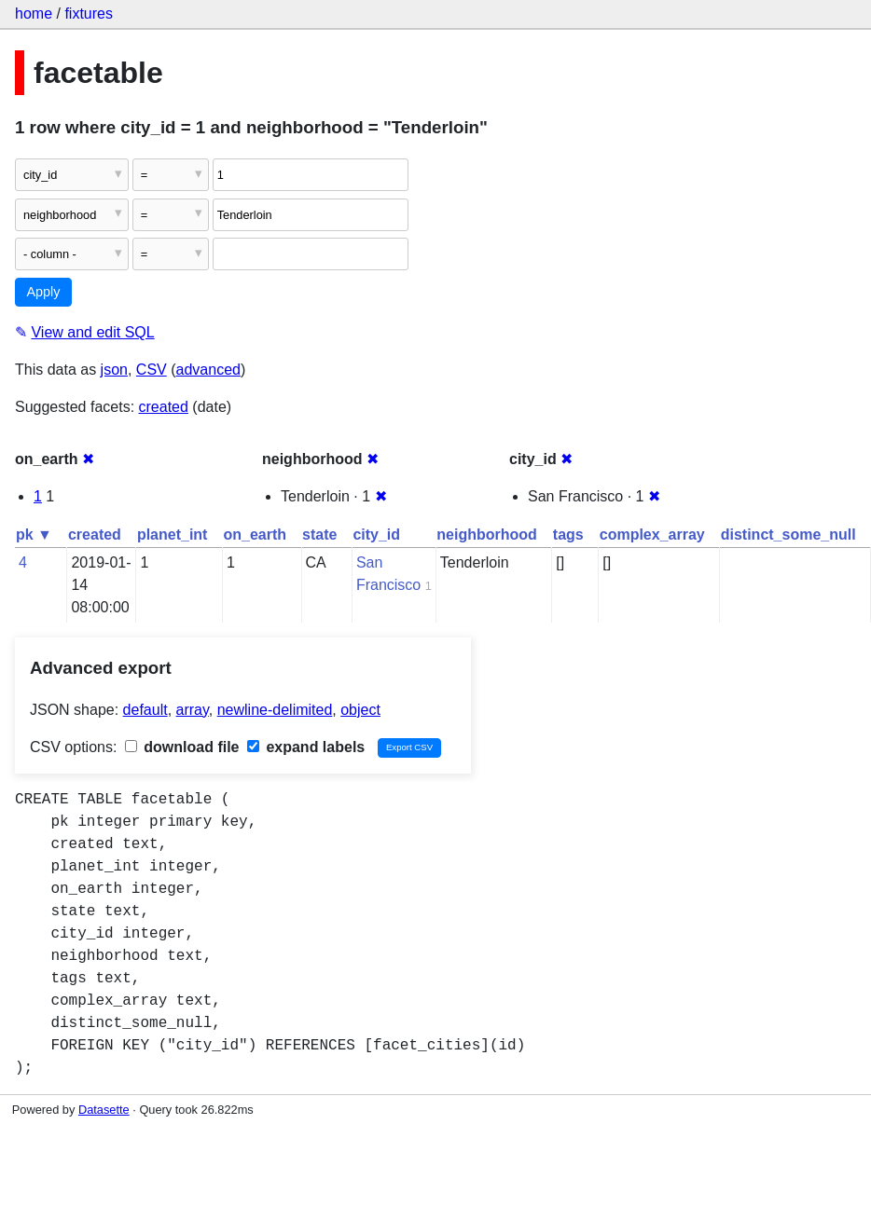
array (192, 710)
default (145, 710)
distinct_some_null (788, 534)
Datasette (104, 1110)
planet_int (172, 534)
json (114, 369)
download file (182, 747)
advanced (208, 369)
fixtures (88, 13)
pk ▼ (34, 534)
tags (568, 534)
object (360, 710)
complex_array (652, 534)
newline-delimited (275, 710)
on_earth (254, 534)
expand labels (306, 747)
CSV (151, 369)
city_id (376, 534)
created (163, 407)
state (319, 534)
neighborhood (486, 534)
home (33, 13)
